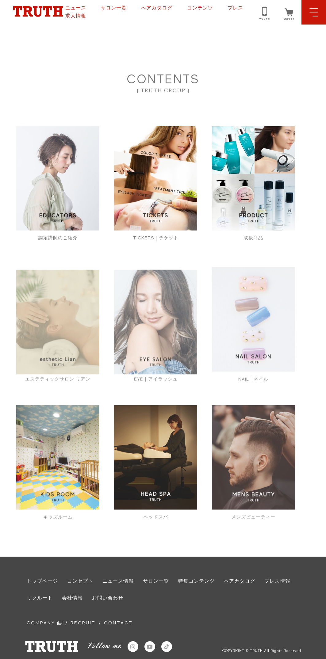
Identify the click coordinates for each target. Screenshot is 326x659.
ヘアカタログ (156, 8)
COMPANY (46, 623)
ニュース (75, 8)
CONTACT (126, 623)
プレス (235, 8)
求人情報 (75, 16)
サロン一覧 (114, 8)
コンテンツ (200, 8)
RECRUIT (88, 623)
